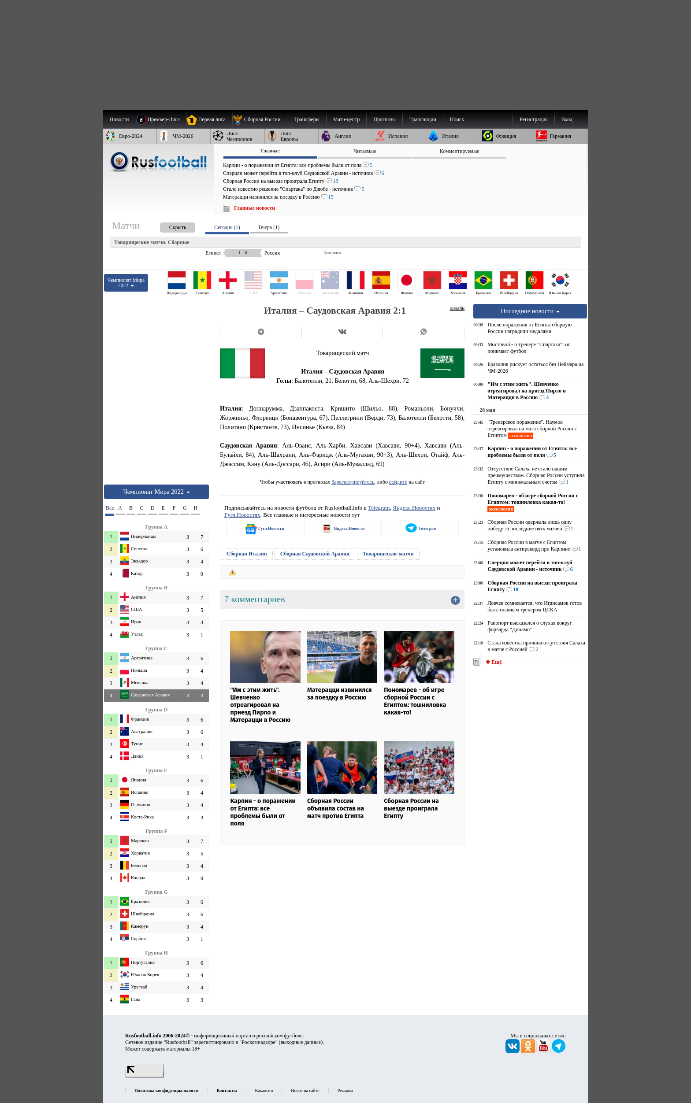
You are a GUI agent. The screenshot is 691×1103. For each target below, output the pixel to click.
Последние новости (530, 311)
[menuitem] (259, 119)
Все (110, 508)
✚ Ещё (493, 662)
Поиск (457, 119)
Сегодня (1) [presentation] (227, 227)
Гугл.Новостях (242, 514)
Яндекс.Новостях (414, 507)
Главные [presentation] (270, 151)
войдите (398, 482)
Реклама (345, 1090)
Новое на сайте (305, 1090)
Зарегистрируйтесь (352, 482)
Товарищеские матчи (388, 554)
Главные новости (254, 208)
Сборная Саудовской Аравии (314, 554)
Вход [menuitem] (566, 119)
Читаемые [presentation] (364, 151)
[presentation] (168, 225)
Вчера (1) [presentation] (269, 227)
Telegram (379, 507)
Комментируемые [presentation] (459, 151)
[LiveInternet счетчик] (144, 1076)
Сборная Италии (247, 554)
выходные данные (301, 1042)
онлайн (457, 308)
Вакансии (264, 1090)
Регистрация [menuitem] (534, 119)
